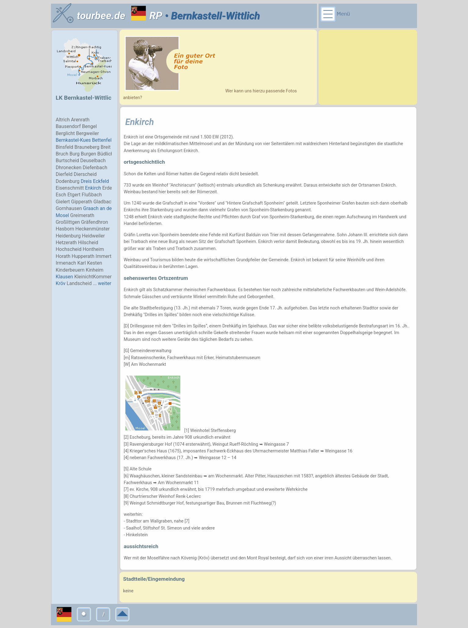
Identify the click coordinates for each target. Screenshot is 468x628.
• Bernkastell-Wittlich (211, 16)
